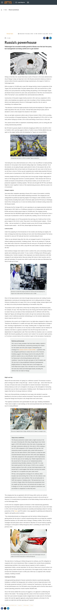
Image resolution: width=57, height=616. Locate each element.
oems (31, 605)
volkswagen (26, 605)
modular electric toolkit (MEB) (27, 349)
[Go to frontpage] (8, 2)
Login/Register (21, 2)
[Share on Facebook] (44, 38)
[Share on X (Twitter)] (47, 38)
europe (3, 605)
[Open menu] (2, 2)
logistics (20, 605)
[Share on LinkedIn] (50, 38)
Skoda (16, 511)
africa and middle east (11, 605)
